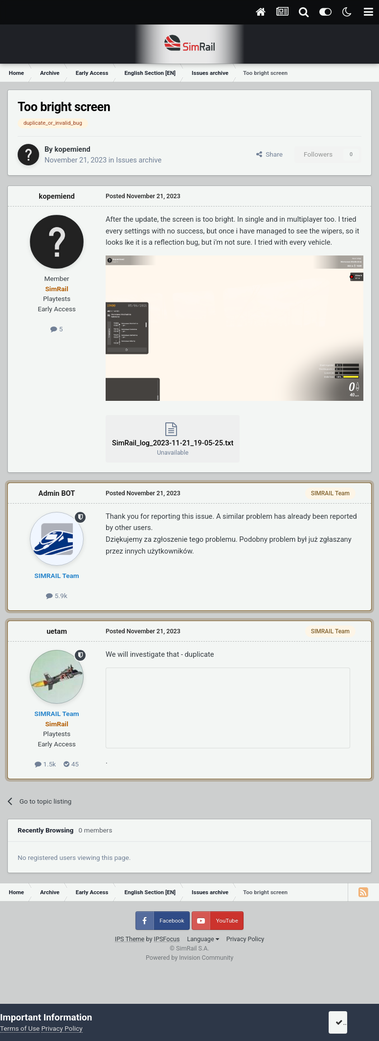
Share (269, 154)
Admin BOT (57, 493)
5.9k (56, 596)
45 (71, 764)
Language (203, 939)
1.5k (45, 764)
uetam (56, 631)
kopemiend (72, 149)
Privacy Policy (245, 939)
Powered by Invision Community (189, 957)
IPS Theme (130, 939)
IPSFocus (167, 939)
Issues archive (138, 160)
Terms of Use (20, 1028)
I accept (351, 1022)
